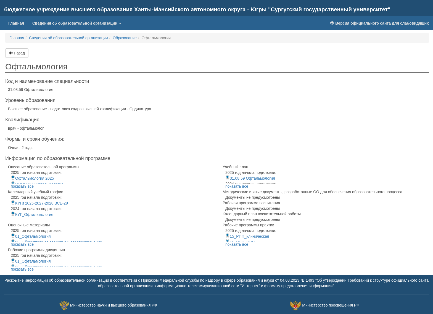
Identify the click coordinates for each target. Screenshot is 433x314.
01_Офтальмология (31, 236)
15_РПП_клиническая (247, 236)
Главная (18, 22)
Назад (17, 53)
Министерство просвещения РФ (330, 305)
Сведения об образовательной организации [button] (76, 23)
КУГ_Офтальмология (32, 214)
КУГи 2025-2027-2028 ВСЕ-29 (39, 203)
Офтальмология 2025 (32, 178)
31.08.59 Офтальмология (250, 178)
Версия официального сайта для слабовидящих (379, 23)
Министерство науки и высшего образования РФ (113, 305)
